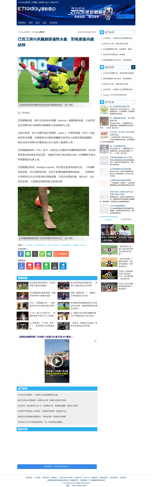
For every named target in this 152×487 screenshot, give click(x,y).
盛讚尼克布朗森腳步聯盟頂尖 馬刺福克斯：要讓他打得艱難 (42, 417)
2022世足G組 (40, 245)
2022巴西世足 (65, 245)
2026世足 (54, 23)
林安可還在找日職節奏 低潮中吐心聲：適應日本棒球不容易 (42, 400)
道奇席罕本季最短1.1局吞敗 (114, 54)
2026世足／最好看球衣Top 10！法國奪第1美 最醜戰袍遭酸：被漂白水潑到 (48, 406)
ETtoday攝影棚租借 (107, 184)
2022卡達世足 (52, 245)
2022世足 (29, 245)
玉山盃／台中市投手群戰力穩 (114, 95)
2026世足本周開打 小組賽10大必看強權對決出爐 (38, 395)
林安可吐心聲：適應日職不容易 (115, 44)
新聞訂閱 (54, 2)
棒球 (31, 23)
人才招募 (37, 477)
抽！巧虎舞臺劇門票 (108, 134)
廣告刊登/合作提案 (66, 477)
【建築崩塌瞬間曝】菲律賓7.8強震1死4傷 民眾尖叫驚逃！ (45, 337)
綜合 (44, 23)
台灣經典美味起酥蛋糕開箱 (110, 161)
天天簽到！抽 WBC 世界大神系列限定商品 (116, 125)
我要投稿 (29, 477)
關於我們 (46, 477)
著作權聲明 (114, 477)
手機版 (34, 2)
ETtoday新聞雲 (24, 2)
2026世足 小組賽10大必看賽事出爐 (117, 38)
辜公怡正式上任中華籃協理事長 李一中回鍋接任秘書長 (40, 422)
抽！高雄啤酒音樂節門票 (109, 107)
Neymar (83, 245)
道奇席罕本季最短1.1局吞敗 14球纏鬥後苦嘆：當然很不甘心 (42, 411)
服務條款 (94, 477)
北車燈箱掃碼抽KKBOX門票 (111, 143)
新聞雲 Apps (44, 2)
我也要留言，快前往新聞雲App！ (57, 466)
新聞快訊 (22, 23)
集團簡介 (54, 477)
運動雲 (38, 9)
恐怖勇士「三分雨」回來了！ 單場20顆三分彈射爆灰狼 (42, 326)
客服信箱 (78, 477)
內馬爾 (75, 245)
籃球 (38, 23)
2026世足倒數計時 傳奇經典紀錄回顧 (118, 73)
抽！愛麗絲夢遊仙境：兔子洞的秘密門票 (116, 116)
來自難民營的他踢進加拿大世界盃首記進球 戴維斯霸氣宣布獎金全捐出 (84, 306)
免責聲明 (123, 477)
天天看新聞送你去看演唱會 (110, 152)
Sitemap (86, 477)
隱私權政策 (104, 477)
